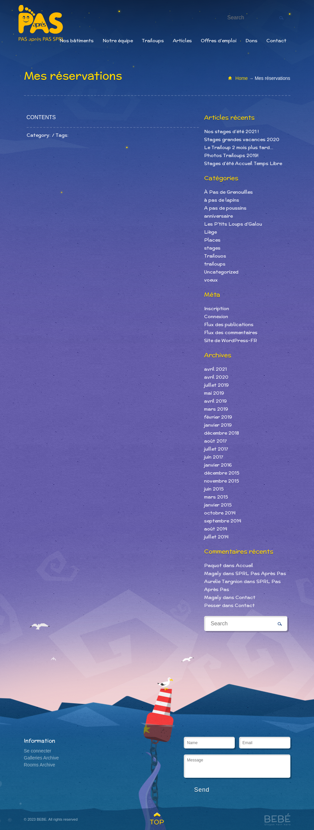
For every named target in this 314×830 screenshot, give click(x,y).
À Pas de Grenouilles (228, 192)
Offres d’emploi (218, 40)
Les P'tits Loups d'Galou (233, 224)
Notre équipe (118, 40)
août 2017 (215, 441)
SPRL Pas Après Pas (260, 573)
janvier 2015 (218, 505)
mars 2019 (216, 409)
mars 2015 (216, 497)
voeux (211, 280)
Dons (251, 40)
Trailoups (153, 40)
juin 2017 (213, 457)
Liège (210, 232)
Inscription (216, 308)
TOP (157, 822)
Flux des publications (228, 324)
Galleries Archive (41, 757)
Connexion (216, 316)
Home (241, 78)
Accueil (244, 565)
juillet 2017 (216, 449)
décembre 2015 (221, 473)
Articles (182, 40)
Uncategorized (221, 272)
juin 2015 (214, 489)
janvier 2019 (218, 425)
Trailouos (215, 256)
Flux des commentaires (230, 332)
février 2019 (218, 417)
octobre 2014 (219, 513)
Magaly (212, 573)
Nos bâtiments (77, 40)
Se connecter (38, 750)
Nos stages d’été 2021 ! (231, 131)
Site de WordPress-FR (230, 340)
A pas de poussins (225, 208)
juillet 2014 (216, 536)
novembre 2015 (221, 481)
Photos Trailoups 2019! (231, 155)
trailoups (214, 264)
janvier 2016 (218, 465)
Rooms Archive (39, 764)
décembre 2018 (221, 433)
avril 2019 (215, 401)
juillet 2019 (216, 385)
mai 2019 (214, 393)
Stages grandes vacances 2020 (241, 139)
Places (212, 240)
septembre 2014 (222, 521)
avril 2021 (215, 369)
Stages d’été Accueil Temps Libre (243, 163)
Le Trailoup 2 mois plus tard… (238, 147)
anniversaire (218, 216)
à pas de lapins (221, 200)
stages (212, 248)
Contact (276, 40)
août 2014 (215, 528)
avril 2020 (216, 377)
